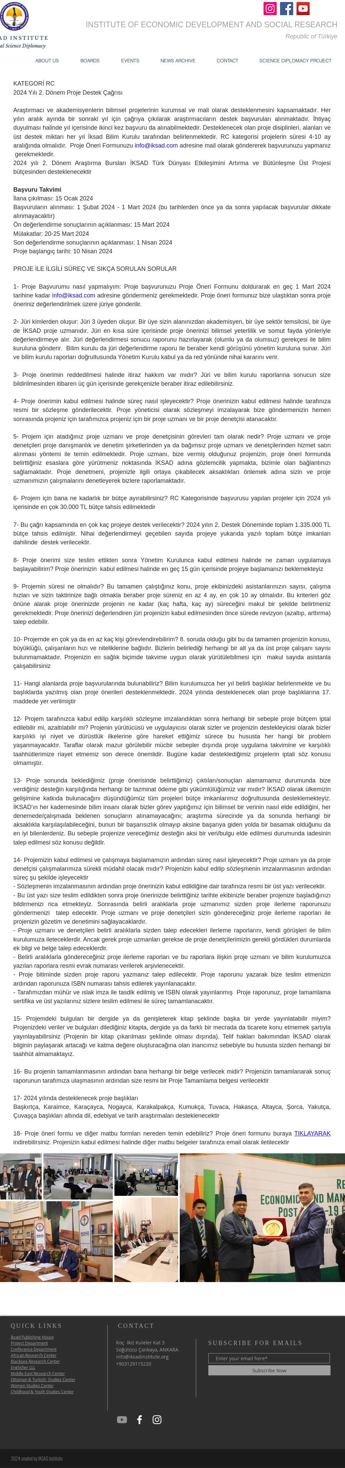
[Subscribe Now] (269, 1370)
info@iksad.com (156, 145)
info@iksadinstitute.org (142, 1356)
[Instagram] (270, 8)
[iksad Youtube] (122, 1420)
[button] (47, 61)
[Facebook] (286, 8)
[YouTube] (303, 8)
